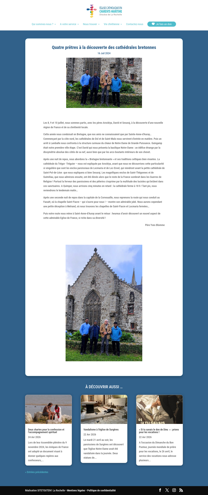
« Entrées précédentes (36, 472)
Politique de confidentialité (101, 490)
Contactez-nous (134, 24)
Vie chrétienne (111, 24)
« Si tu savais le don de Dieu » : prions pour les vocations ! (159, 431)
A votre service (68, 24)
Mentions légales (76, 490)
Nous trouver (90, 24)
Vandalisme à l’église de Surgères (101, 429)
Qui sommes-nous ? (42, 24)
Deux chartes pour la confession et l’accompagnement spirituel (46, 431)
